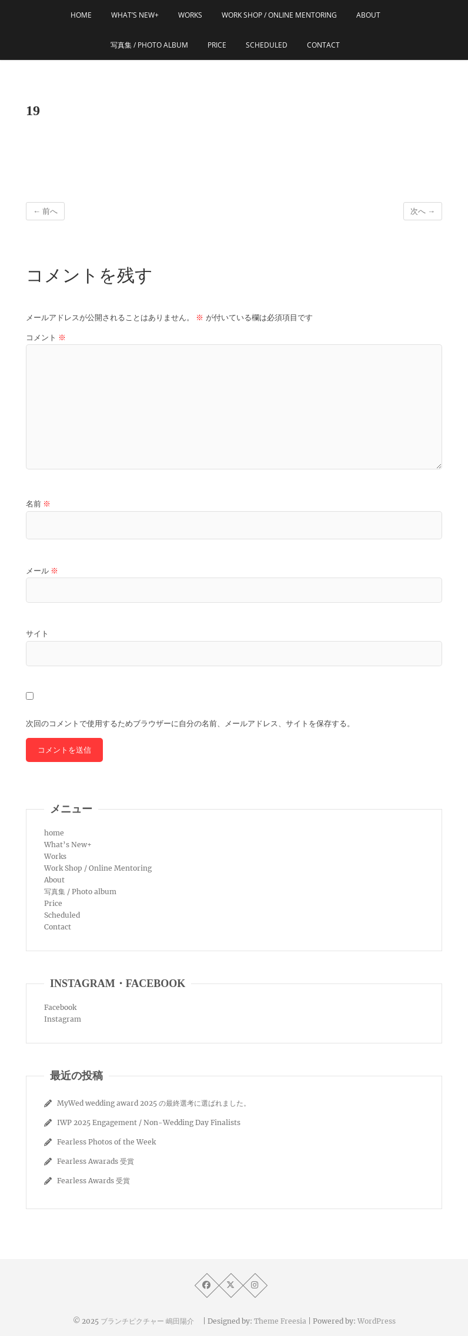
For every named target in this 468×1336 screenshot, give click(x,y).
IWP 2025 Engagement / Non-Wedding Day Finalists (148, 1122)
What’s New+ (135, 15)
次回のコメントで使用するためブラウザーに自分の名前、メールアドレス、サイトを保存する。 (190, 723)
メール (42, 570)
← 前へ (45, 211)
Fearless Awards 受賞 (93, 1180)
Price (217, 45)
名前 (38, 503)
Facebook (60, 1007)
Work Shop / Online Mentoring (279, 15)
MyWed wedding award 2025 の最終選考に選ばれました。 (153, 1103)
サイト (37, 633)
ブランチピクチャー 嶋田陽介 (151, 1321)
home (81, 15)
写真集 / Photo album (149, 45)
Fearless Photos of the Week (106, 1141)
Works (190, 15)
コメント (46, 337)
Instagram (62, 1019)
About (368, 15)
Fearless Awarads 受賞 (95, 1161)
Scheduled (267, 45)
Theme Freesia (280, 1321)
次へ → (422, 211)
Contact (323, 45)
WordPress (376, 1321)
